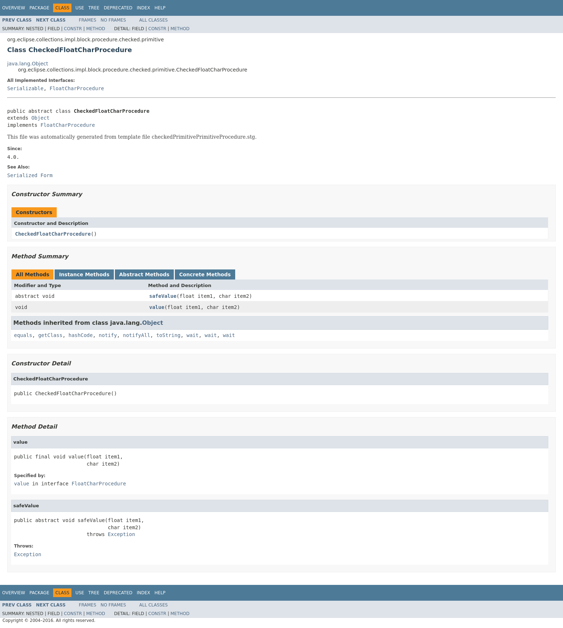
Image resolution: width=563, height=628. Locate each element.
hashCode (81, 335)
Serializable (25, 88)
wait (192, 335)
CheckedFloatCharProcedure (53, 234)
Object (40, 118)
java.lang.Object (27, 63)
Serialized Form (29, 175)
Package (39, 7)
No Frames (113, 20)
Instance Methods (84, 274)
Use (79, 7)
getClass (50, 335)
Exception (121, 534)
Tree (93, 7)
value (156, 307)
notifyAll (136, 335)
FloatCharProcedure (77, 88)
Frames (88, 20)
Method (95, 28)
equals (23, 335)
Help (160, 7)
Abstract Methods (144, 274)
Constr (73, 28)
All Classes (153, 20)
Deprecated (118, 7)
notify (108, 335)
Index (143, 7)
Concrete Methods (205, 274)
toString (168, 335)
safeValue (163, 296)
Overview (13, 7)
